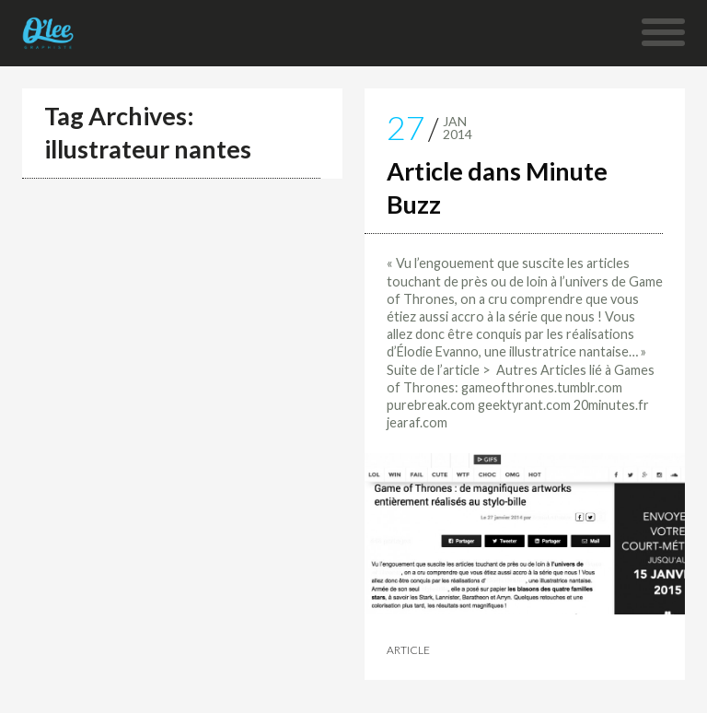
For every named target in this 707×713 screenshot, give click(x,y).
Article (408, 650)
